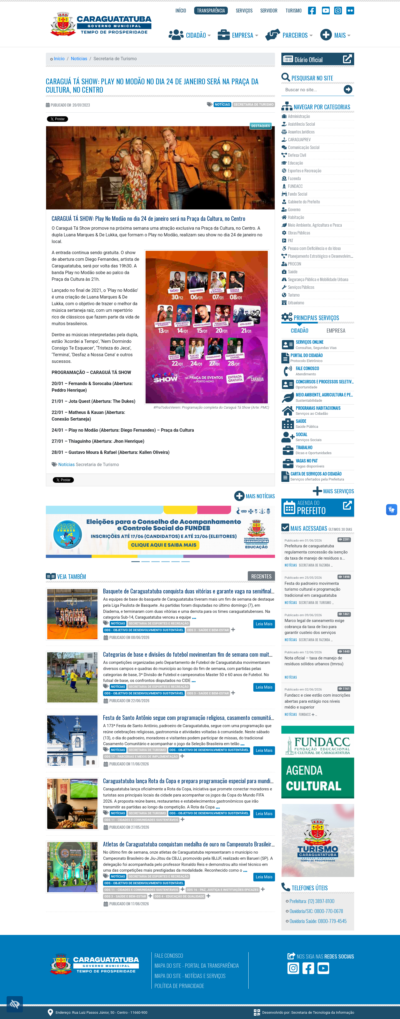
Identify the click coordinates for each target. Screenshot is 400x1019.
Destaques (260, 126)
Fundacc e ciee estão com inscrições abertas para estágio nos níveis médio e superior (317, 701)
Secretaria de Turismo (254, 105)
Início (57, 58)
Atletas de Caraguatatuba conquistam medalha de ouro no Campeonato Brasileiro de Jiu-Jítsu (200, 844)
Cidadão (188, 35)
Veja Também (66, 576)
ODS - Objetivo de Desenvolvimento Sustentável (144, 630)
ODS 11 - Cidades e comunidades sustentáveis (141, 820)
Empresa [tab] (336, 330)
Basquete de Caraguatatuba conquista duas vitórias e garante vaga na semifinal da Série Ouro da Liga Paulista (219, 591)
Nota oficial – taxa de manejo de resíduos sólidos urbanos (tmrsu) (314, 661)
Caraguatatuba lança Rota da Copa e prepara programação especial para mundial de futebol (200, 781)
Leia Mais (264, 624)
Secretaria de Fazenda (314, 565)
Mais (333, 35)
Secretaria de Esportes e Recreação (159, 623)
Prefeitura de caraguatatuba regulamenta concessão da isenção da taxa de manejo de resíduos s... (316, 552)
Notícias (79, 58)
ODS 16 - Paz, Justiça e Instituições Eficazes (222, 890)
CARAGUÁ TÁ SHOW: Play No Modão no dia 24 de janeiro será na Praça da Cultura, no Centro (152, 85)
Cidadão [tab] (299, 330)
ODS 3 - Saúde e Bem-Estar (208, 630)
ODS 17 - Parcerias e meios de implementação (141, 756)
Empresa (236, 35)
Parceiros (287, 35)
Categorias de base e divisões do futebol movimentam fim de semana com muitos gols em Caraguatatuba (213, 654)
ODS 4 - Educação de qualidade (179, 896)
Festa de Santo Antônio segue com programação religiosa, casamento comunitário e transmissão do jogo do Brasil (223, 717)
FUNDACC (305, 714)
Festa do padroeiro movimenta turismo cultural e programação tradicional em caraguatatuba (313, 589)
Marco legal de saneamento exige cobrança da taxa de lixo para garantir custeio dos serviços (314, 626)
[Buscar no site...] (312, 89)
